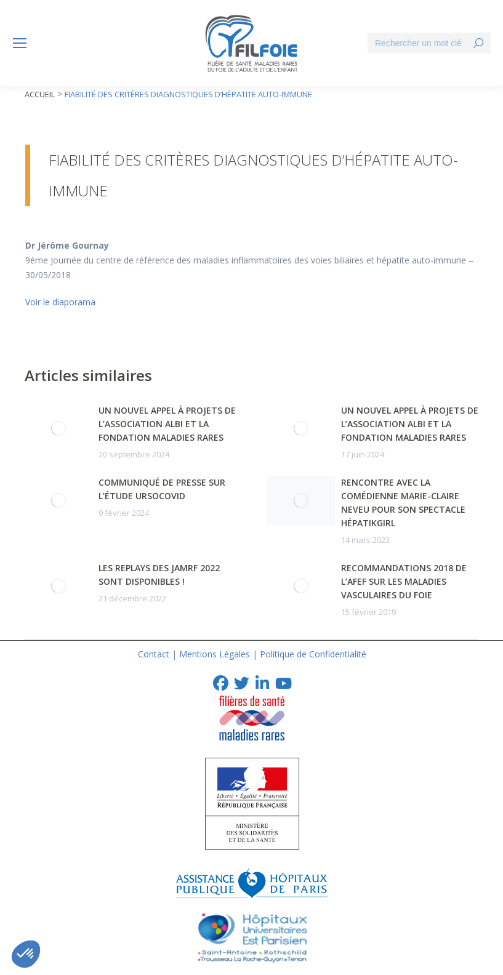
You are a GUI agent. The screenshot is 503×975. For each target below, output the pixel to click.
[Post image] (58, 428)
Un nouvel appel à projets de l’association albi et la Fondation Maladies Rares (167, 423)
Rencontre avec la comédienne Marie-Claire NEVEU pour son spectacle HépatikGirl (403, 502)
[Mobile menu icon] (19, 43)
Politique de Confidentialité (313, 654)
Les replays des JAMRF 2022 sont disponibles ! (159, 574)
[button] (26, 954)
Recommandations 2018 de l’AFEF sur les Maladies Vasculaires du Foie (404, 581)
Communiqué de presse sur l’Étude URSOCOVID (162, 489)
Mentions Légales (214, 654)
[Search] (429, 43)
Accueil (40, 94)
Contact (153, 654)
